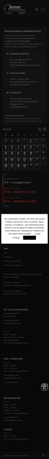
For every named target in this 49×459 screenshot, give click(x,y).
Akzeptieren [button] (29, 237)
